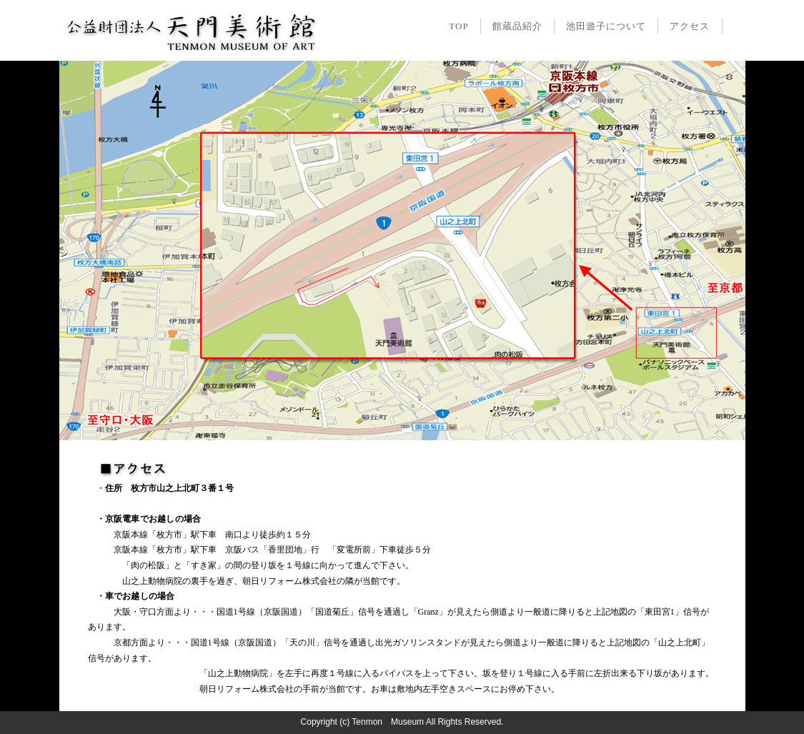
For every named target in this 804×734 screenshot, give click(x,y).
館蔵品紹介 (517, 26)
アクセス (690, 26)
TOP (458, 26)
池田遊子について (606, 26)
